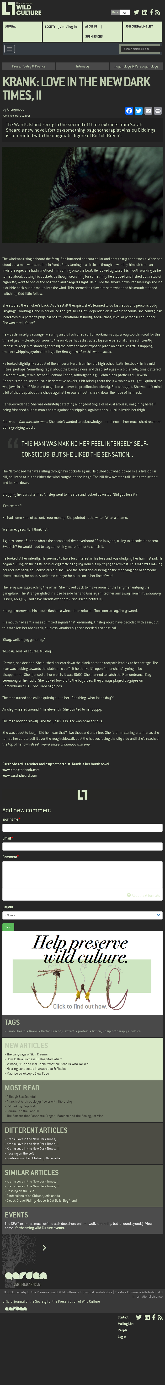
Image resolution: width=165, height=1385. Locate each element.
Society (50, 27)
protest (83, 1031)
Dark (115, 12)
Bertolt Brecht (51, 1031)
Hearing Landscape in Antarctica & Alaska (36, 1068)
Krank (33, 1031)
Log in (122, 1337)
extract (69, 1031)
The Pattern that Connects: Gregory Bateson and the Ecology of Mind (55, 1116)
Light (125, 12)
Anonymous (15, 109)
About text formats (143, 895)
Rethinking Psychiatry (22, 1106)
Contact (123, 1317)
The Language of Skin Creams (27, 1054)
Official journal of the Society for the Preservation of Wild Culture (51, 1301)
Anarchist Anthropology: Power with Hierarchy (39, 1101)
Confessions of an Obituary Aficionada (33, 1158)
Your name (10, 819)
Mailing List (125, 1324)
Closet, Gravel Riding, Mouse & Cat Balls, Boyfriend (42, 1200)
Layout (7, 907)
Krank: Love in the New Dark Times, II (33, 1144)
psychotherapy (116, 1031)
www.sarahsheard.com (19, 775)
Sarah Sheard (16, 1031)
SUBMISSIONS (94, 36)
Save (8, 927)
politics (135, 1031)
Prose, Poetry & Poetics (29, 66)
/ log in (71, 26)
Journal (10, 26)
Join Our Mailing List (139, 26)
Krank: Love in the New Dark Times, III (33, 1148)
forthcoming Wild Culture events (39, 1228)
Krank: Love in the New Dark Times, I (32, 1139)
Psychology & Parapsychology (136, 66)
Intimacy (82, 66)
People (122, 1330)
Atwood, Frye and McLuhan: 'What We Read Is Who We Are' (48, 1064)
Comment (9, 857)
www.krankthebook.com (20, 770)
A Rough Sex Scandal (21, 1096)
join (61, 26)
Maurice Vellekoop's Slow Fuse (28, 1073)
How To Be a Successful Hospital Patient (35, 1059)
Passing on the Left (20, 1153)
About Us (91, 26)
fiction (96, 1031)
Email (6, 838)
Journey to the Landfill (23, 1111)
